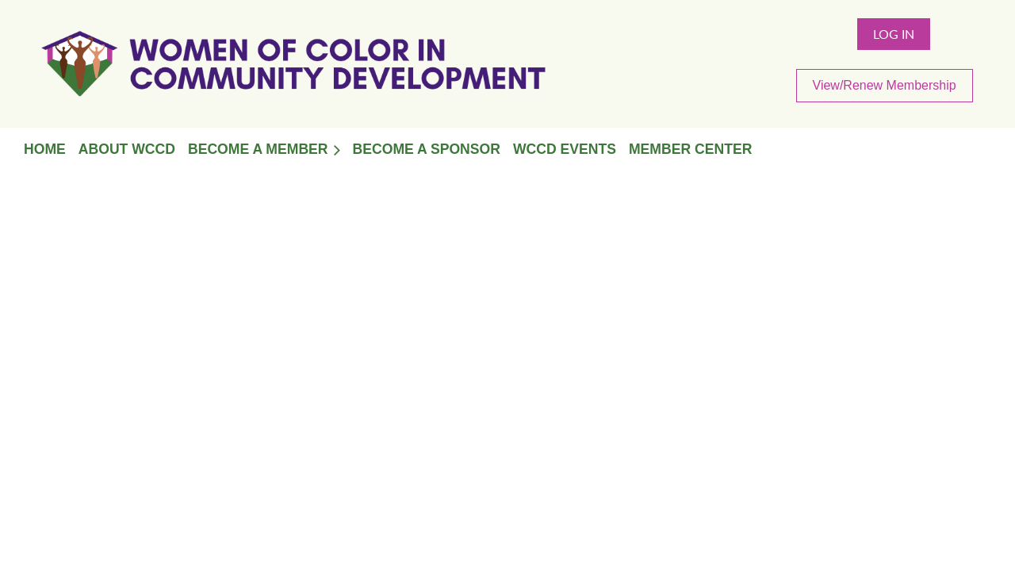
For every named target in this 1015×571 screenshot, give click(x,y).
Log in (893, 33)
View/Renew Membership (884, 85)
